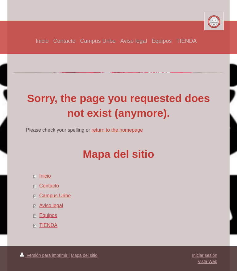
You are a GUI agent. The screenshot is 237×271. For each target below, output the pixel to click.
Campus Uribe (55, 195)
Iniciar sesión (204, 255)
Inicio (45, 176)
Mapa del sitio (84, 255)
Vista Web (207, 261)
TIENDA (48, 225)
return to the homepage (117, 130)
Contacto (49, 185)
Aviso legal (51, 205)
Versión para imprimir (44, 255)
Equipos (48, 215)
